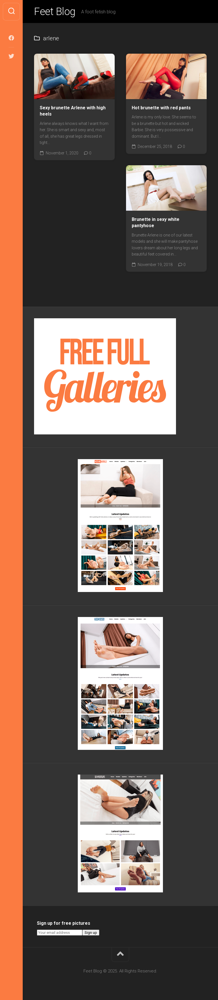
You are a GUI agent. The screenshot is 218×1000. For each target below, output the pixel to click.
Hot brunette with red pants (161, 107)
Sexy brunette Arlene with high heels (73, 111)
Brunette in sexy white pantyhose (155, 223)
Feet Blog (55, 12)
